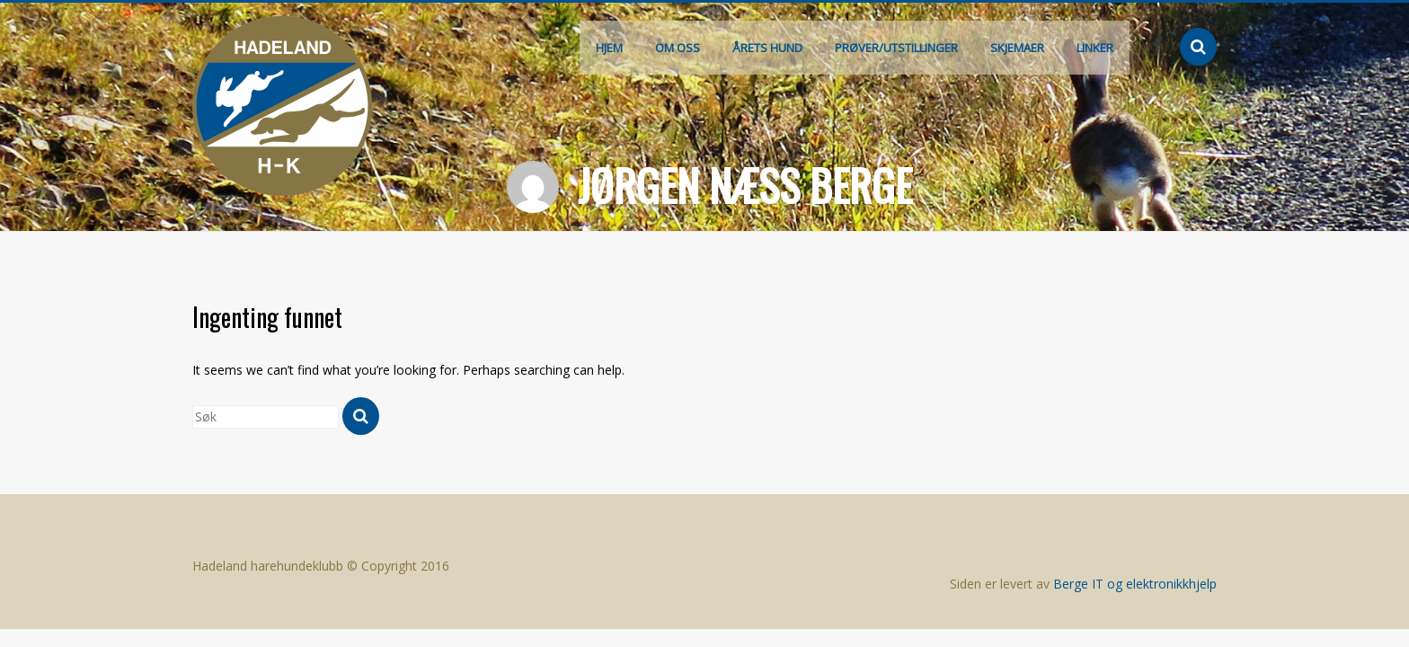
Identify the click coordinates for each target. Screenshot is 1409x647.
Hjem (609, 48)
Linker (1095, 48)
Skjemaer (1017, 48)
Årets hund (767, 48)
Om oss (677, 48)
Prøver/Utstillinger (896, 48)
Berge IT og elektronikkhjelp (1135, 583)
